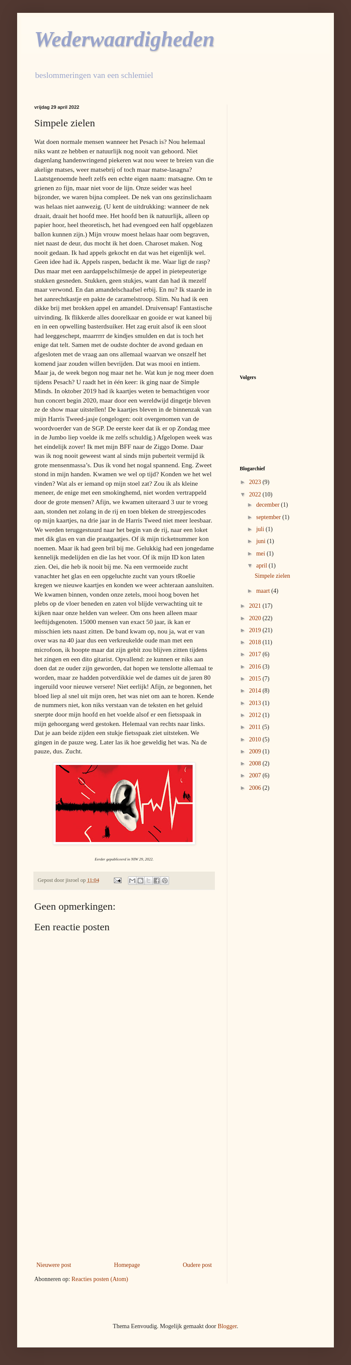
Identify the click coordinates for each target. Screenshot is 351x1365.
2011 (255, 727)
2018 (256, 642)
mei (261, 553)
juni (261, 541)
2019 (256, 630)
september (269, 517)
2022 (256, 494)
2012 (256, 715)
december (268, 505)
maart (263, 591)
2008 (256, 763)
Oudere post (197, 1265)
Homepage (127, 1265)
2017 (256, 654)
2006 (256, 788)
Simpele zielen (272, 576)
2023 (256, 482)
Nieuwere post (53, 1265)
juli (260, 529)
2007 (256, 775)
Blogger (227, 1326)
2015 (256, 678)
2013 (256, 703)
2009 (256, 751)
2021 (256, 606)
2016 (256, 666)
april (262, 565)
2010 (256, 739)
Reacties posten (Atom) (99, 1279)
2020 (256, 618)
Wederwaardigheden (124, 39)
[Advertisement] (124, 1189)
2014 (256, 690)
